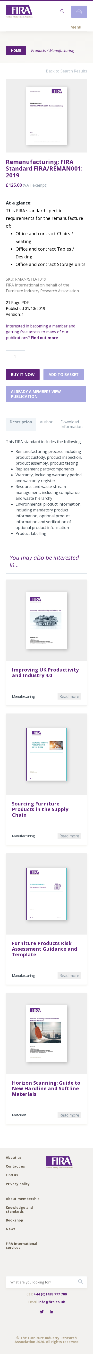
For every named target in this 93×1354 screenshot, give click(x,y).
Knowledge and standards (19, 1210)
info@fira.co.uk (51, 1302)
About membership (23, 1199)
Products (38, 50)
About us (14, 1158)
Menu (75, 27)
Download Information (71, 424)
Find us (12, 1175)
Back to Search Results (66, 71)
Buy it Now (22, 374)
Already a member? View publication (36, 394)
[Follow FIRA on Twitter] (42, 1312)
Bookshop (14, 1220)
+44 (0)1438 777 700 (50, 1294)
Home (16, 50)
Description (21, 422)
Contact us (15, 1166)
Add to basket (64, 374)
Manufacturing (61, 50)
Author (46, 422)
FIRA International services (21, 1246)
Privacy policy (18, 1184)
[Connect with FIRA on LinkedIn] (51, 1312)
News (11, 1229)
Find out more (44, 337)
